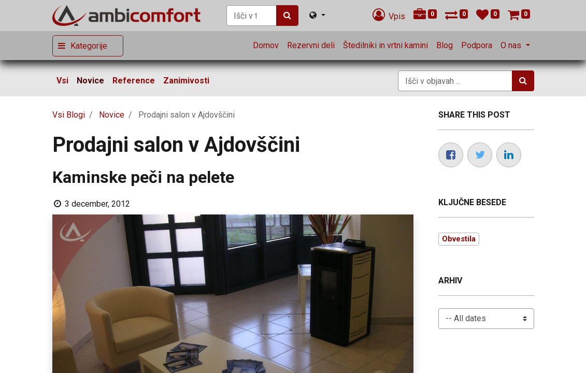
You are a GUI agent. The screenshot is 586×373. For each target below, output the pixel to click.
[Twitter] (479, 154)
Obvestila (459, 238)
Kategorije (88, 46)
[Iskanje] (287, 15)
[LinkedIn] (508, 154)
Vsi (62, 80)
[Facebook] (450, 154)
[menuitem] (266, 45)
